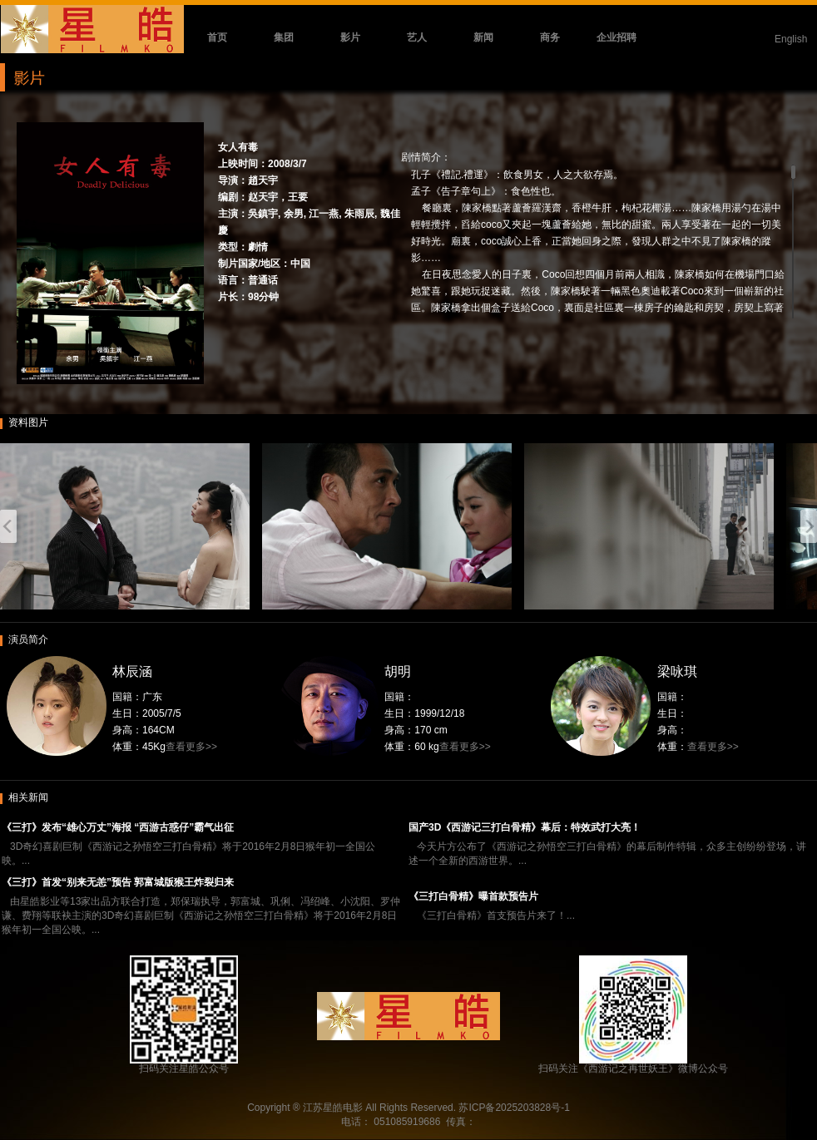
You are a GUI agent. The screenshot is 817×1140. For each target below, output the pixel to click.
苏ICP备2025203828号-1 (513, 1107)
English (791, 39)
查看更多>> (191, 747)
